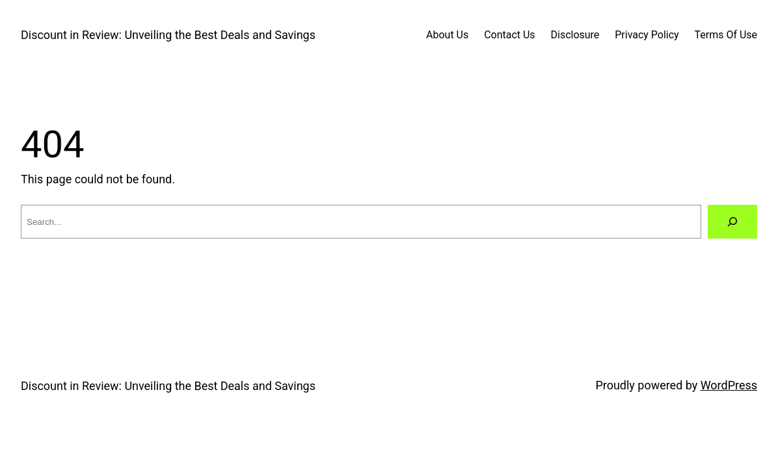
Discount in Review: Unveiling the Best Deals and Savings (168, 35)
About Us (447, 35)
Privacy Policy (646, 35)
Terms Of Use (726, 35)
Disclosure (575, 35)
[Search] (732, 222)
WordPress (729, 385)
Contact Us (509, 35)
